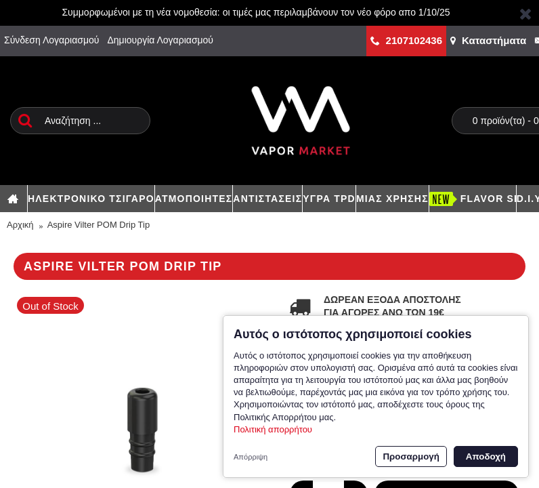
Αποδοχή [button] (486, 456)
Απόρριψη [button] (250, 457)
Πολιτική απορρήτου (273, 429)
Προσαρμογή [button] (411, 456)
